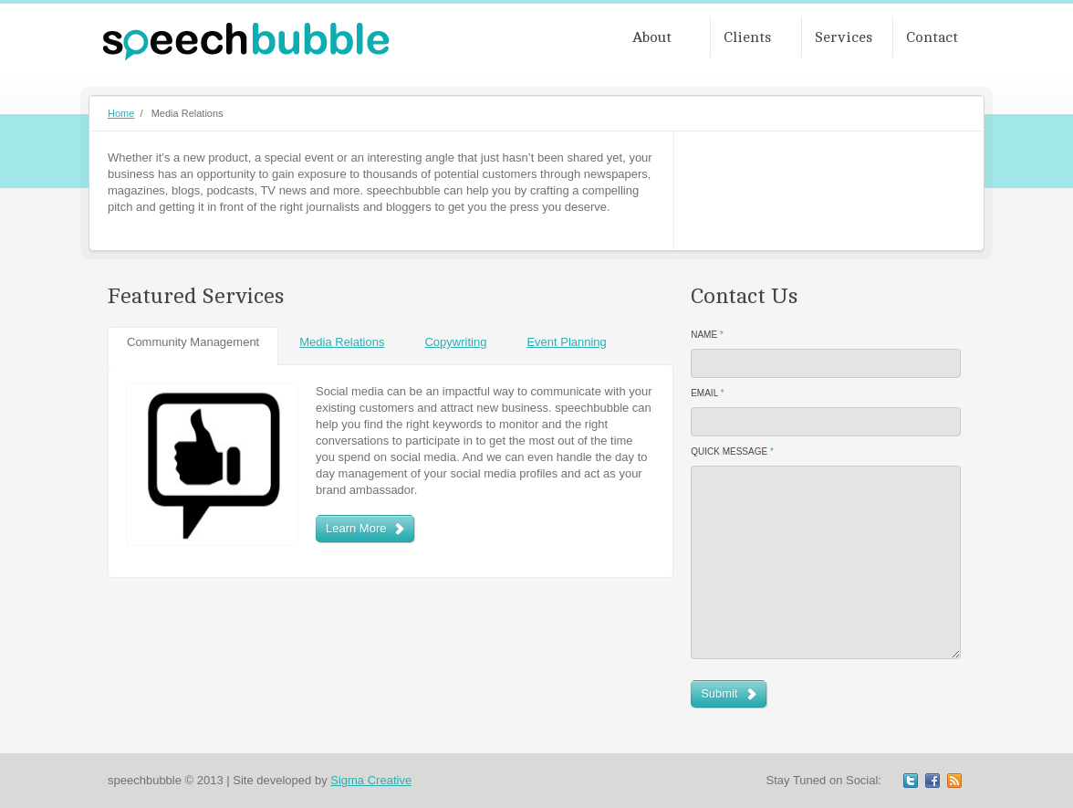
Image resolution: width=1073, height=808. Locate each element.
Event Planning (566, 342)
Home (121, 113)
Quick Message (732, 451)
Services (843, 37)
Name (707, 335)
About (652, 37)
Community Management (193, 342)
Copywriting (455, 342)
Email (707, 393)
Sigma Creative (370, 780)
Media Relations (341, 342)
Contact (932, 37)
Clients (747, 37)
